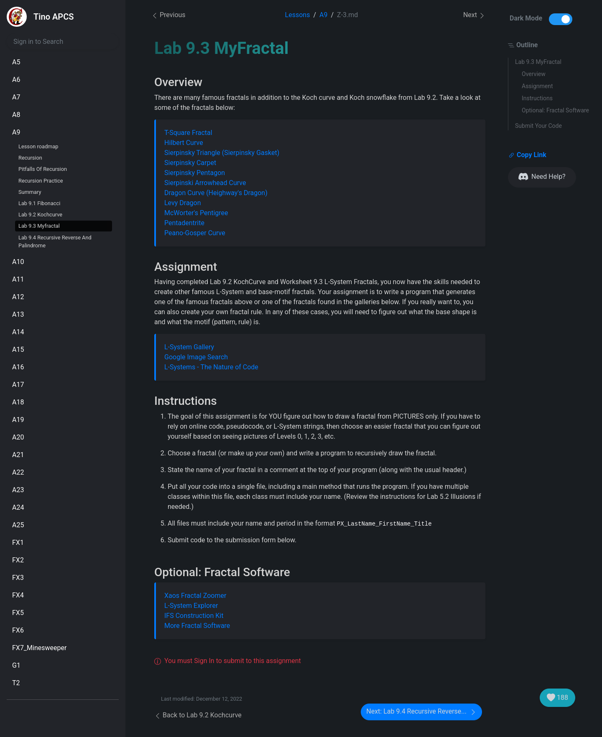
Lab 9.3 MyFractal (538, 61)
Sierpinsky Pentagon (194, 173)
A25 (18, 525)
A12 (18, 297)
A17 (18, 385)
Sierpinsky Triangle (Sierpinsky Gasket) (221, 153)
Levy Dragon (182, 203)
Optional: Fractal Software (555, 110)
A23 (18, 490)
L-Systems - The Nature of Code (211, 367)
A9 (16, 132)
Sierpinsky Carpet (190, 163)
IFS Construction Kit (193, 616)
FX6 (18, 630)
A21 (18, 455)
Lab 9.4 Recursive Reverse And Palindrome (55, 241)
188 (557, 698)
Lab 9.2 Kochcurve (40, 214)
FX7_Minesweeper (39, 648)
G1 (16, 665)
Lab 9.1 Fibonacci (39, 203)
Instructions (537, 98)
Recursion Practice (40, 181)
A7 (16, 97)
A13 (18, 314)
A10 (18, 262)
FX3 (18, 578)
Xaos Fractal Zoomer (195, 596)
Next (474, 15)
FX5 (18, 613)
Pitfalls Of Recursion (42, 169)
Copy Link (527, 155)
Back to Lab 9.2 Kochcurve (198, 715)
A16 (18, 367)
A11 (18, 279)
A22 (18, 472)
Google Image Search (196, 357)
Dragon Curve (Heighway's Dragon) (216, 193)
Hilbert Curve (183, 143)
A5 (16, 62)
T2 (16, 683)
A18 (18, 402)
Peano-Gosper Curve (194, 233)
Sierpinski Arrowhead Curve (205, 183)
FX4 (18, 595)
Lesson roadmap (38, 146)
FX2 (18, 560)
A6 (16, 80)
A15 (18, 349)
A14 (18, 332)
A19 (18, 420)
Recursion (30, 158)
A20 (18, 437)
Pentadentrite (184, 223)
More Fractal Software (197, 626)
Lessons (297, 15)
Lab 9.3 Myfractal (39, 226)
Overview (534, 74)
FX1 (18, 542)
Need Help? (542, 177)
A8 (16, 115)
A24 (18, 507)
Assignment (537, 86)
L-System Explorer (191, 606)
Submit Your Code (538, 125)
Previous (168, 15)
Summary (29, 192)
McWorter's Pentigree (196, 213)
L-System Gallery (189, 347)
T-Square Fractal (188, 133)
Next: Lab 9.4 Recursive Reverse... (421, 711)
